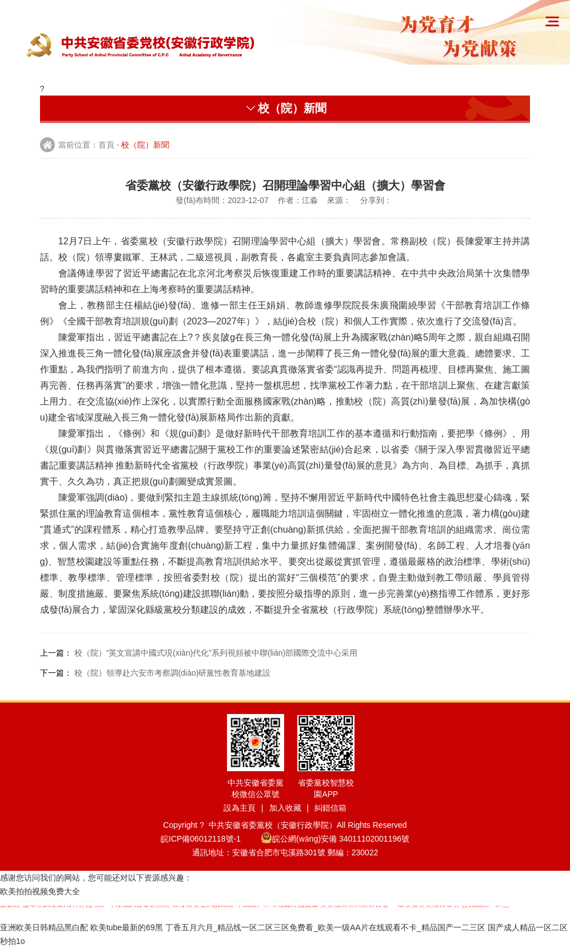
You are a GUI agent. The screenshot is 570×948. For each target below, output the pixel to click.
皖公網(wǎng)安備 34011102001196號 (335, 838)
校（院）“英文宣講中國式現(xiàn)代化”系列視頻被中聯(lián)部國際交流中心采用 (215, 652)
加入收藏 (285, 807)
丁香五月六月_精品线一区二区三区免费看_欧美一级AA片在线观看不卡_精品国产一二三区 (325, 927)
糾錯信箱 (330, 807)
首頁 (106, 144)
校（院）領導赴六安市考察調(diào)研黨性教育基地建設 (172, 672)
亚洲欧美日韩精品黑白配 (44, 927)
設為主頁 (240, 807)
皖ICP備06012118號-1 (209, 838)
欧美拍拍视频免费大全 (40, 891)
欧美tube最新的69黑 (126, 927)
